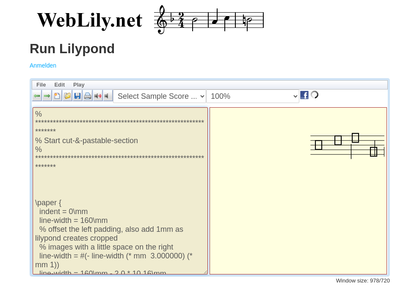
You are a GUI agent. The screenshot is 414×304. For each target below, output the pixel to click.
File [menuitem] (41, 84)
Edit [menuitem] (59, 84)
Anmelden (43, 65)
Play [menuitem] (79, 84)
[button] (37, 95)
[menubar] (210, 85)
